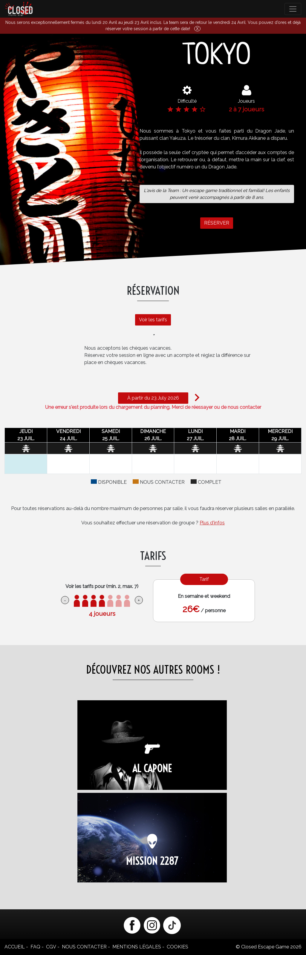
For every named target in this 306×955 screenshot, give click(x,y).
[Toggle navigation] (292, 9)
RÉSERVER (216, 226)
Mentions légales (136, 947)
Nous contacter (84, 947)
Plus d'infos (212, 523)
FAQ (35, 947)
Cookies (177, 947)
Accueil (14, 947)
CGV (51, 947)
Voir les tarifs (150, 317)
